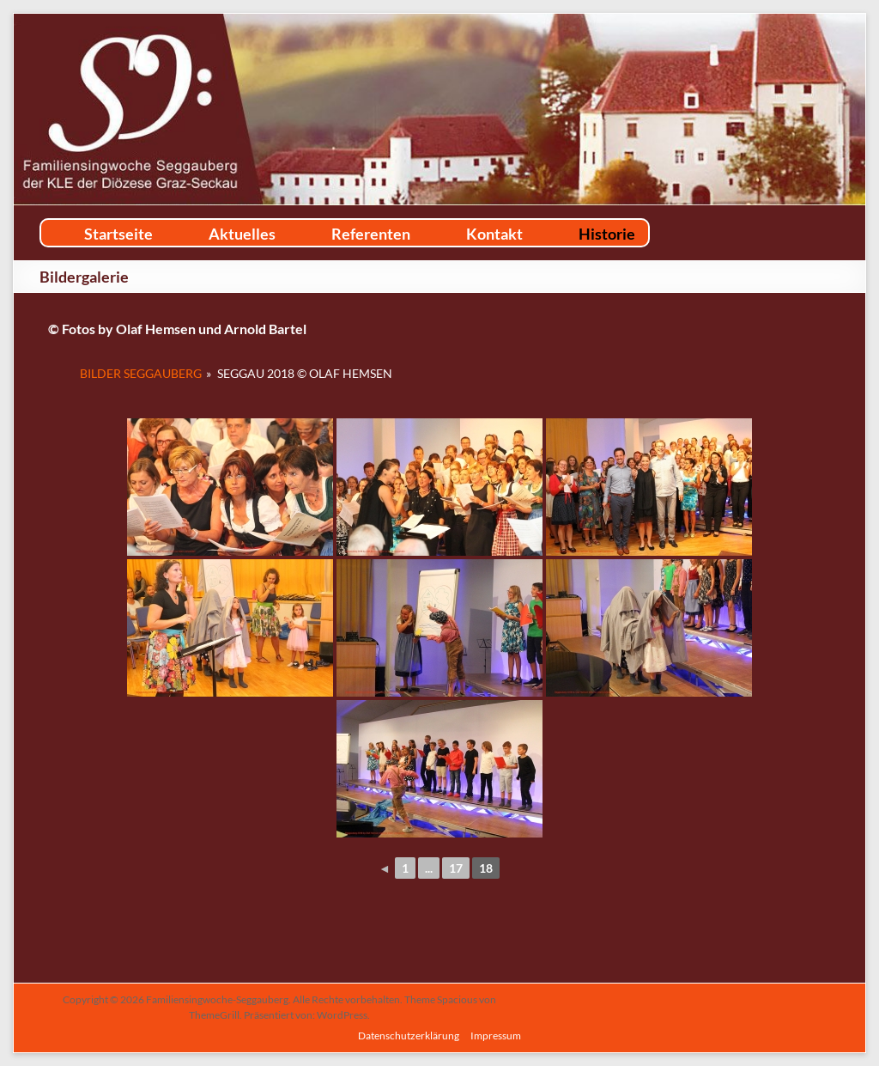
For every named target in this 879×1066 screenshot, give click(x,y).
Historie (607, 233)
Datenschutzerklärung (408, 1035)
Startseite (118, 233)
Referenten (370, 233)
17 (456, 868)
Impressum (495, 1035)
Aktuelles (242, 233)
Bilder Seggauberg (141, 373)
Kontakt (494, 233)
